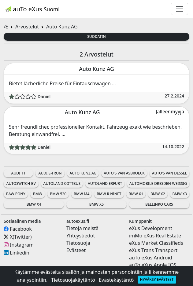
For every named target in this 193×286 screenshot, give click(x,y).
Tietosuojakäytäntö (73, 280)
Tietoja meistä (82, 228)
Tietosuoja (78, 243)
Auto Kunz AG (82, 173)
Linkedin (19, 252)
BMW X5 (96, 204)
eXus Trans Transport (153, 250)
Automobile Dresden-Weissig (158, 183)
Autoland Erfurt (105, 183)
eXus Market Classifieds (156, 243)
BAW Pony (15, 193)
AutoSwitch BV (21, 183)
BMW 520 (58, 193)
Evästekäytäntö (116, 280)
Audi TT (18, 173)
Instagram (22, 244)
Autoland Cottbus (62, 183)
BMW (37, 193)
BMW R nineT (109, 193)
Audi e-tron (50, 173)
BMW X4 (34, 204)
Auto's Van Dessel (169, 173)
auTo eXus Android (150, 257)
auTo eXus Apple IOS (152, 265)
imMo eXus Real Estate (155, 235)
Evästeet (76, 250)
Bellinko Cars (159, 204)
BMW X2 (157, 193)
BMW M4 (81, 193)
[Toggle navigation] (179, 9)
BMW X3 (180, 193)
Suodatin (96, 36)
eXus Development (150, 228)
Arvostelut (27, 26)
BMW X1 (136, 193)
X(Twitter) (21, 236)
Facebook (21, 229)
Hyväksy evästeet (157, 279)
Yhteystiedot (80, 235)
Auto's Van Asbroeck (124, 173)
